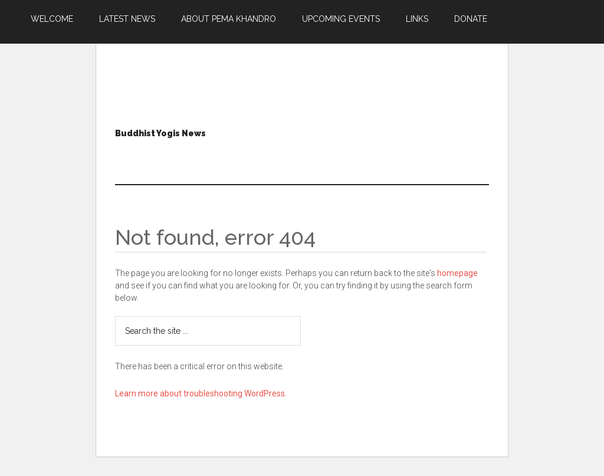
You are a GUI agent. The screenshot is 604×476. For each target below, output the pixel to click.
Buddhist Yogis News (160, 133)
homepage (457, 273)
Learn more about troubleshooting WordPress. (201, 393)
